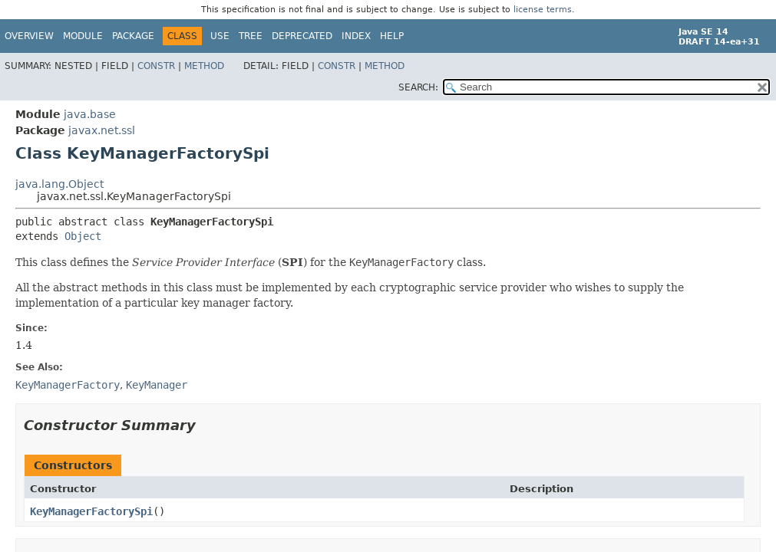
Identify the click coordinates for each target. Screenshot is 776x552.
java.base (90, 114)
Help (392, 36)
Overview (29, 36)
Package (133, 36)
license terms (542, 10)
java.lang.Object (59, 184)
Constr (156, 66)
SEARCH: (418, 87)
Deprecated (302, 36)
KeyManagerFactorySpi (91, 511)
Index (356, 36)
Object (82, 236)
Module (83, 36)
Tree (251, 36)
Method (204, 66)
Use (219, 36)
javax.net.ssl (101, 130)
